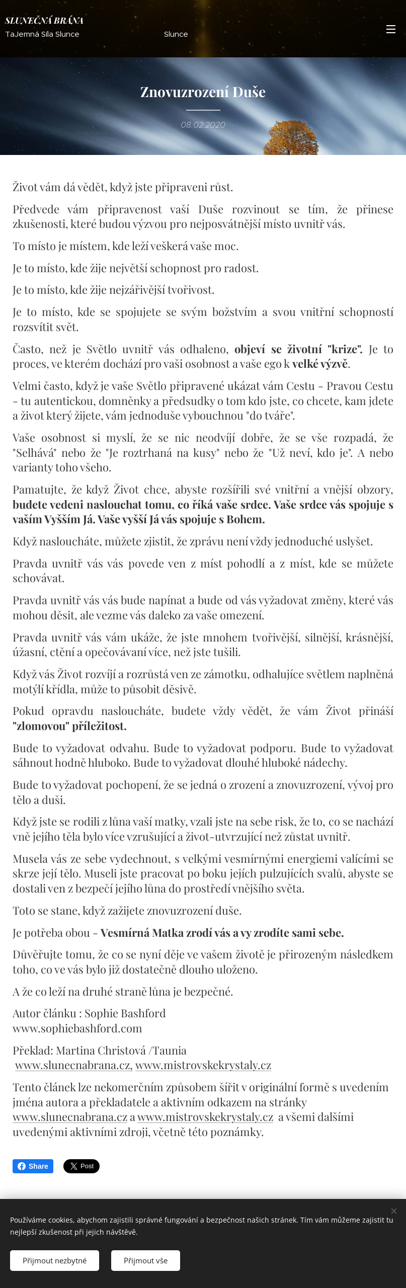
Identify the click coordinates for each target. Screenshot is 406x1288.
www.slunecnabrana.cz (72, 1064)
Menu (390, 29)
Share (33, 1166)
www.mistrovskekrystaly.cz (203, 1064)
